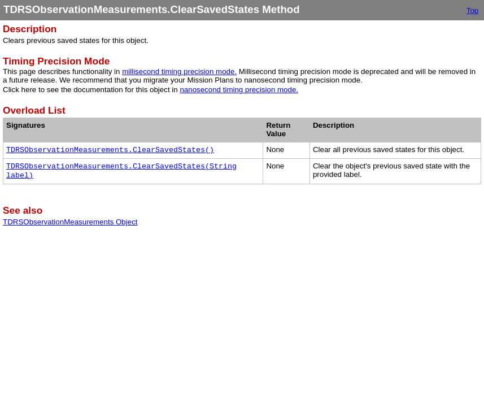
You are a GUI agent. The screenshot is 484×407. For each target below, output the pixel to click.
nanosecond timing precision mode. (239, 89)
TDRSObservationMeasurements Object (70, 222)
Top (472, 10)
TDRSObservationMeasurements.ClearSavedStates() (110, 150)
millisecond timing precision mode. (179, 71)
